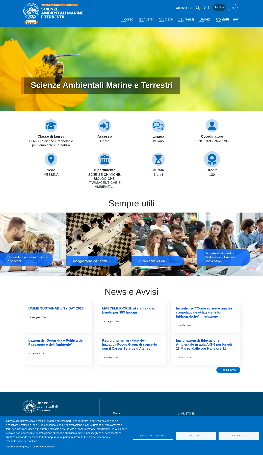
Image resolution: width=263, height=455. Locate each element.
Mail (206, 7)
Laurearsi (186, 19)
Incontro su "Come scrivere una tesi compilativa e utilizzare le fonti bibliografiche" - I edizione (204, 312)
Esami (116, 413)
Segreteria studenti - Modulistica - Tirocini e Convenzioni (230, 244)
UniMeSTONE (186, 413)
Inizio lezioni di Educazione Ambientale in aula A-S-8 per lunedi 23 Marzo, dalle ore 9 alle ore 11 (204, 344)
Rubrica (219, 7)
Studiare (166, 19)
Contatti (222, 19)
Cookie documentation (44, 446)
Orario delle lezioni (164, 244)
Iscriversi (146, 19)
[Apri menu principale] (236, 19)
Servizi (205, 19)
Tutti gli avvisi (228, 369)
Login (232, 7)
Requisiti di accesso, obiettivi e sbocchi (33, 244)
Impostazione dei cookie (153, 436)
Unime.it (181, 7)
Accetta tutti (239, 436)
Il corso (127, 19)
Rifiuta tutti (196, 436)
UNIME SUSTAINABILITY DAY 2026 (56, 308)
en (191, 7)
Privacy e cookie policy (17, 446)
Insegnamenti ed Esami (99, 244)
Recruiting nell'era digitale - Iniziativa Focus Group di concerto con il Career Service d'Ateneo (129, 344)
